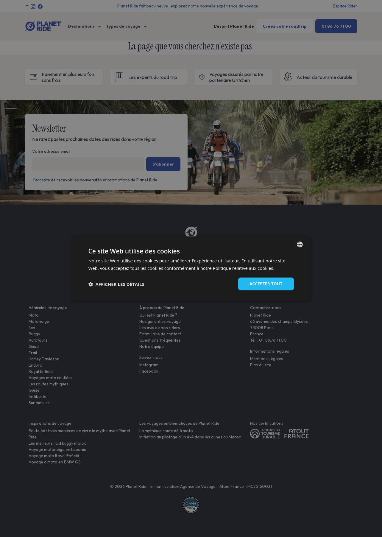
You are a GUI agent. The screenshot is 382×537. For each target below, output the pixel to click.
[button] (116, 284)
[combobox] (300, 244)
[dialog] (191, 268)
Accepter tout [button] (265, 284)
